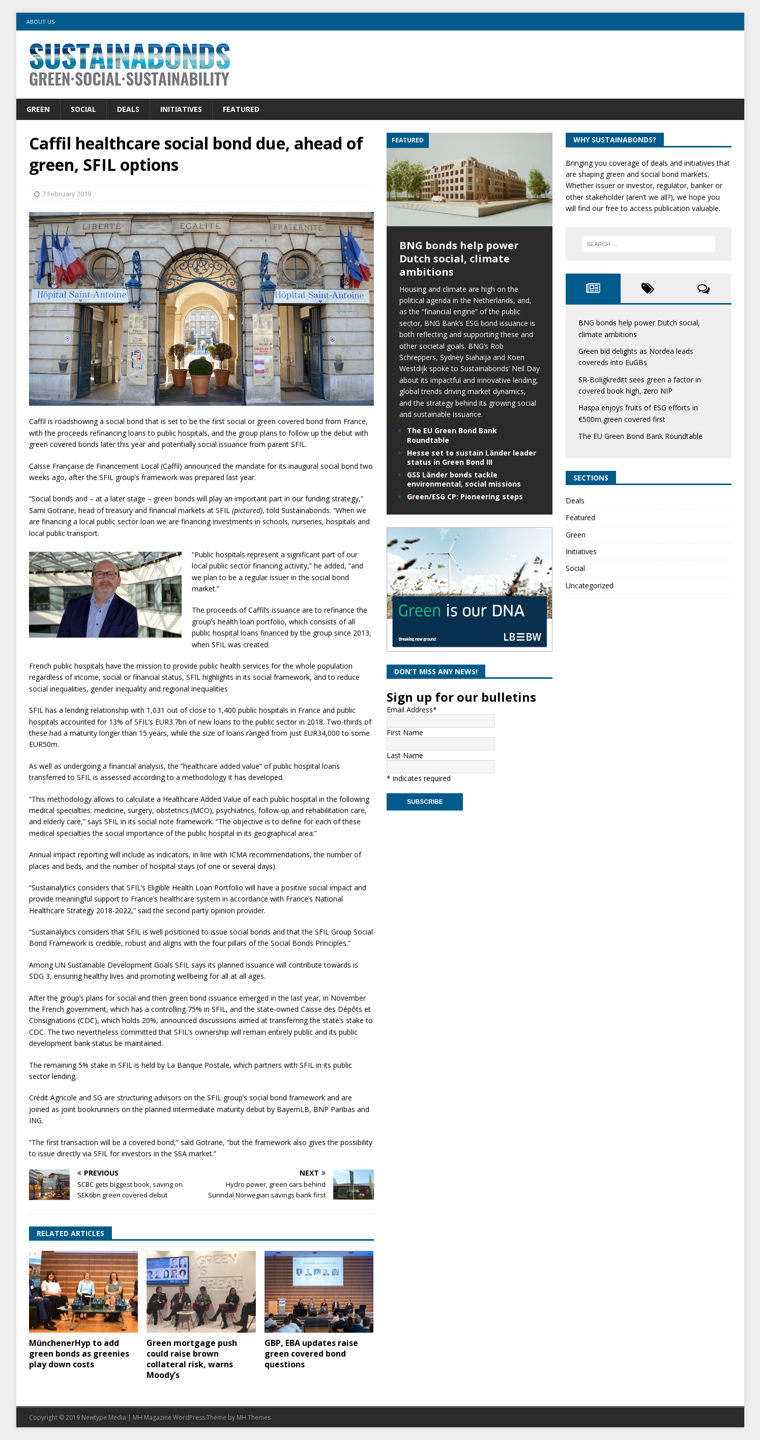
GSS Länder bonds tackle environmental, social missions (464, 479)
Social (83, 109)
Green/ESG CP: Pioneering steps (465, 496)
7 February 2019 (66, 193)
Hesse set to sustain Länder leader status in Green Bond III (471, 457)
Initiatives (181, 109)
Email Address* (412, 709)
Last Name (405, 755)
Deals (128, 109)
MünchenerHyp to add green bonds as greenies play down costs (79, 1353)
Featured (241, 109)
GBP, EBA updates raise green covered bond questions (311, 1353)
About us (40, 21)
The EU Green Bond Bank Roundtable (452, 435)
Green (38, 109)
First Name (405, 732)
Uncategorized (589, 585)
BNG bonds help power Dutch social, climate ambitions (459, 258)
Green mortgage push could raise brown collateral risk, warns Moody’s (192, 1358)
